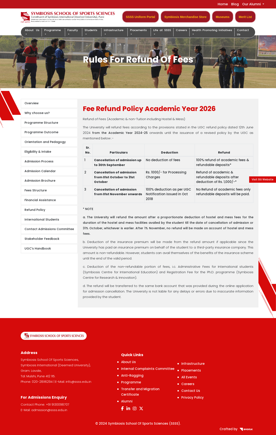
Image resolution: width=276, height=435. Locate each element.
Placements (191, 370)
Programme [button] (52, 30)
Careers (181, 30)
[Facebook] (122, 408)
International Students (42, 219)
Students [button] (91, 30)
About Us (128, 362)
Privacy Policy (192, 397)
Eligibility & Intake (38, 152)
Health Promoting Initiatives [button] (212, 30)
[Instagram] (135, 408)
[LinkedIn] (128, 408)
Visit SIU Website (262, 179)
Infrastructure (193, 363)
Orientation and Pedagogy (45, 142)
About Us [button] (32, 30)
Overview (32, 103)
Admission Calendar (40, 171)
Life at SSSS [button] (162, 30)
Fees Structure (36, 190)
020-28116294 (42, 381)
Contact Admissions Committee (49, 229)
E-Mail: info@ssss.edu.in (73, 381)
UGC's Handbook (38, 248)
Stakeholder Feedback (42, 239)
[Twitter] (141, 408)
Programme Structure (41, 123)
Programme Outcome (41, 132)
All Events (189, 377)
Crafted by (237, 429)
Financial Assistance (40, 200)
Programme (131, 382)
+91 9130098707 (57, 404)
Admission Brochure (40, 180)
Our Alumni (252, 4)
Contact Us (243, 32)
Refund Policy (35, 210)
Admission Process (39, 161)
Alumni (127, 401)
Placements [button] (138, 30)
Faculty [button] (72, 30)
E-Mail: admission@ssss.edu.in (44, 410)
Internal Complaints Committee (147, 368)
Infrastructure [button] (113, 30)
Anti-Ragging (132, 375)
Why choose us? (37, 113)
